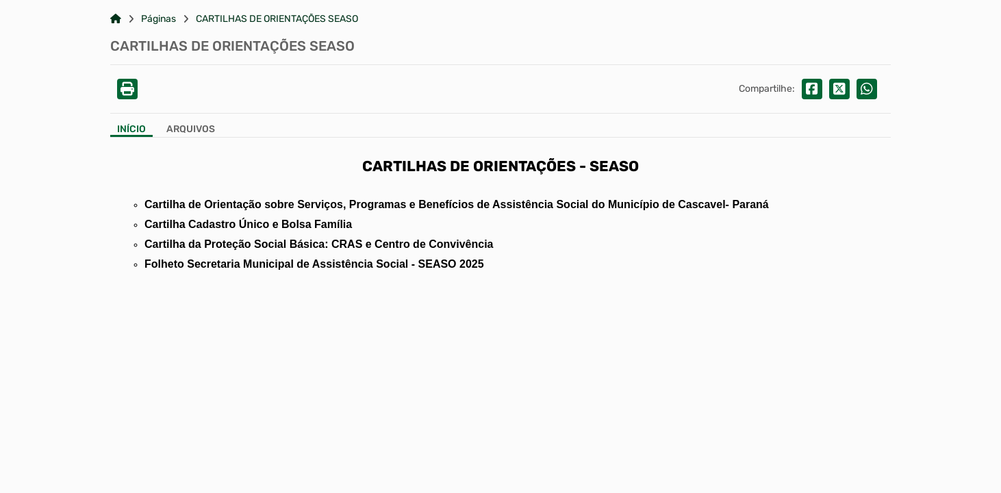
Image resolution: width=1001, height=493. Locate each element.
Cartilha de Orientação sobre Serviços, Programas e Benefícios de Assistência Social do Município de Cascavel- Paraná (456, 204)
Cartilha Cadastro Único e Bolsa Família (248, 224)
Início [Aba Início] (131, 129)
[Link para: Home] (115, 19)
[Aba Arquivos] (191, 130)
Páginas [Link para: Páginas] (158, 19)
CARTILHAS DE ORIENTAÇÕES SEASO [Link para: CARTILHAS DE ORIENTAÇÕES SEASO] (277, 19)
